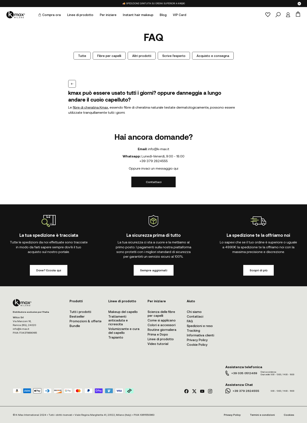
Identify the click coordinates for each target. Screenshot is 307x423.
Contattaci (153, 182)
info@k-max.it (158, 149)
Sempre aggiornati (153, 270)
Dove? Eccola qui (48, 270)
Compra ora (49, 15)
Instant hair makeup (138, 15)
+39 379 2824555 (153, 161)
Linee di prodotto (80, 15)
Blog (163, 15)
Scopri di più (258, 270)
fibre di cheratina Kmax (90, 107)
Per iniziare (108, 15)
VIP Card (179, 15)
